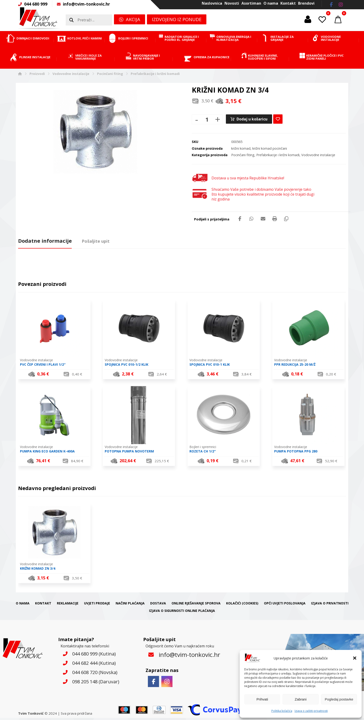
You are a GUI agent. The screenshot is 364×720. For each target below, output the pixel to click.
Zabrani (301, 699)
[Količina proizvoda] (207, 119)
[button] (354, 658)
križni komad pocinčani (269, 148)
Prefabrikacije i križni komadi (277, 155)
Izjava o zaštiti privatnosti (311, 711)
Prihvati (262, 699)
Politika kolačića (281, 711)
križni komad (240, 148)
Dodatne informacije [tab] (45, 240)
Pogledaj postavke (339, 699)
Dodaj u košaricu (252, 119)
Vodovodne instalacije (318, 155)
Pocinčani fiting (242, 155)
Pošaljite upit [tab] (96, 241)
